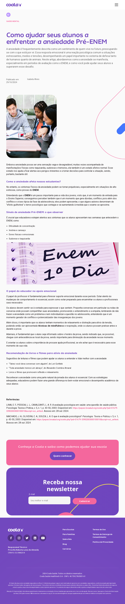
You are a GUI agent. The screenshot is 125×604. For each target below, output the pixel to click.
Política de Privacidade (103, 542)
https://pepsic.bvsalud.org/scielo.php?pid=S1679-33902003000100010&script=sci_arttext (77, 419)
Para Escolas (68, 529)
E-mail (32, 494)
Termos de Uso (99, 529)
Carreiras (67, 549)
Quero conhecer (62, 455)
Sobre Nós (67, 539)
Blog (65, 544)
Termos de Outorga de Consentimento (102, 535)
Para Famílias (69, 534)
